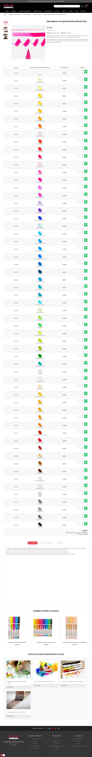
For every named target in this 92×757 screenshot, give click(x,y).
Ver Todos (56, 738)
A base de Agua (55, 33)
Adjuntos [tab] (60, 543)
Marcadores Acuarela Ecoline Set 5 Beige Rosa (75, 642)
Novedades (56, 743)
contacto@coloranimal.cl (13, 744)
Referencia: (63, 33)
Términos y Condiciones (35, 746)
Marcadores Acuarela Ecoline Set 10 (46, 642)
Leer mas (10, 687)
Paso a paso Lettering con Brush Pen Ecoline (72, 681)
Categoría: (49, 33)
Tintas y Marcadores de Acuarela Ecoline (44, 681)
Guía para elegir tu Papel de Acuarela (16, 712)
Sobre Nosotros (35, 738)
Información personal (78, 738)
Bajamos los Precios (56, 741)
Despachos (35, 743)
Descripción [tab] (32, 543)
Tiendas (35, 741)
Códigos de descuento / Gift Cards (78, 746)
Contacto (35, 748)
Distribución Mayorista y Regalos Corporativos (56, 746)
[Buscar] (67, 6)
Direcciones (78, 743)
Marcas (56, 750)
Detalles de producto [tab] (46, 543)
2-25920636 (13, 745)
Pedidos (78, 741)
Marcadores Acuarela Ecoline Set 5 (17, 642)
